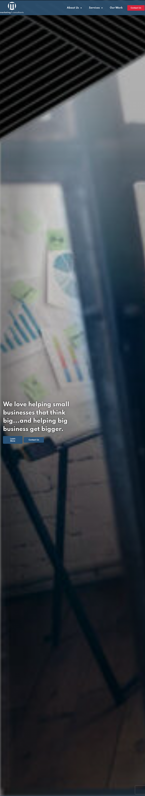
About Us (74, 8)
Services (96, 8)
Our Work (116, 7)
